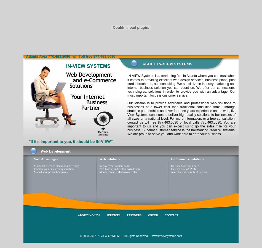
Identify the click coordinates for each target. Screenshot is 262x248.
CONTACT (171, 215)
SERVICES (114, 215)
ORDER (153, 215)
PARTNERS (134, 215)
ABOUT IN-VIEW (89, 215)
